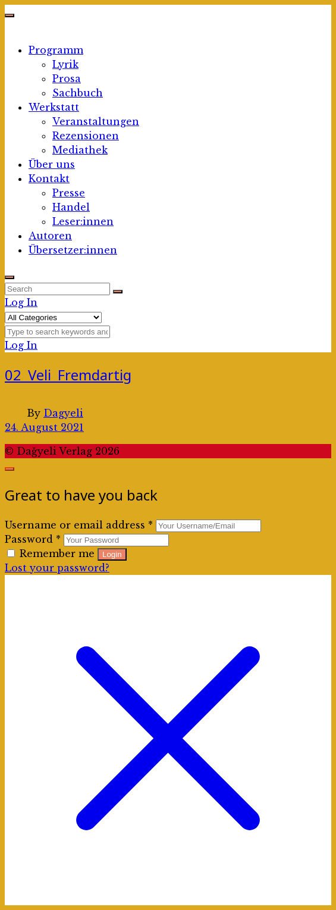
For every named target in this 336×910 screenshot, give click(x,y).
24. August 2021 (44, 427)
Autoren (50, 236)
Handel (71, 207)
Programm (56, 50)
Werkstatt (54, 107)
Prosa (66, 79)
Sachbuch (77, 93)
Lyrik (65, 64)
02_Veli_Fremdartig (68, 374)
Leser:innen (83, 221)
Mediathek (80, 150)
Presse (68, 193)
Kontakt (49, 178)
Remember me (52, 553)
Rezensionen (85, 136)
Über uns (52, 164)
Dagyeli (63, 413)
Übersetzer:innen (73, 250)
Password (33, 539)
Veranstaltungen (95, 121)
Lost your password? (57, 568)
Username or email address (79, 525)
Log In (21, 302)
